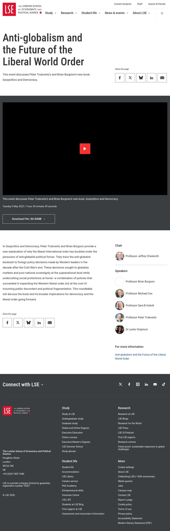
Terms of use (124, 509)
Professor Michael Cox (139, 293)
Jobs (120, 485)
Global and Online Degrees (75, 428)
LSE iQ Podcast (126, 432)
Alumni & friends (157, 4)
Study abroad (69, 451)
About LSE (142, 13)
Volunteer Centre (70, 495)
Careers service (70, 481)
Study (51, 13)
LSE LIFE (66, 499)
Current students (122, 4)
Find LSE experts (126, 437)
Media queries (125, 481)
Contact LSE (124, 495)
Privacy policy (125, 513)
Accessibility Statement (130, 518)
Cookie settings (126, 467)
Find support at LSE (72, 509)
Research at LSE (126, 414)
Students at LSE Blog (73, 504)
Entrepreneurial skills (72, 490)
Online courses (69, 437)
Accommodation (70, 472)
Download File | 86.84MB (28, 218)
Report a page (125, 499)
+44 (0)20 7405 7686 (13, 474)
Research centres (127, 442)
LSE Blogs (123, 418)
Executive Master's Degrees (76, 442)
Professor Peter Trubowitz (141, 317)
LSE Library (68, 476)
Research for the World (130, 423)
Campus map (125, 490)
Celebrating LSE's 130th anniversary (136, 476)
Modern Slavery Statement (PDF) (135, 523)
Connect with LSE (23, 384)
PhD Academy (69, 485)
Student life (91, 13)
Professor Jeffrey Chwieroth (142, 256)
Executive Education (72, 432)
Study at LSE (68, 414)
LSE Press (123, 428)
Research (69, 13)
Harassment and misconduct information (83, 513)
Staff (139, 4)
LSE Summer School (72, 446)
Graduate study (70, 423)
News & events (117, 13)
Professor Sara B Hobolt (140, 305)
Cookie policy (125, 504)
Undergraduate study (72, 418)
